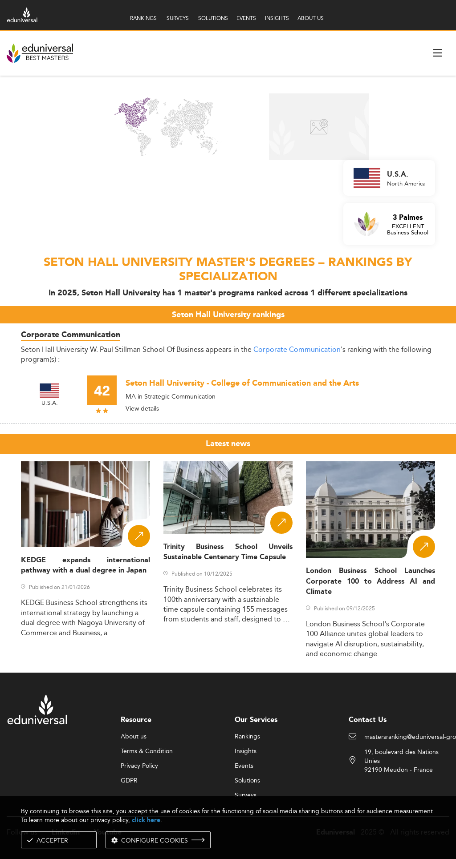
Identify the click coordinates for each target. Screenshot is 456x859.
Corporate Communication (297, 349)
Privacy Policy (139, 766)
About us (134, 736)
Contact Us (368, 720)
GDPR (129, 780)
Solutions (247, 780)
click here (146, 820)
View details (142, 408)
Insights (245, 751)
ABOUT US (310, 18)
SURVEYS (178, 18)
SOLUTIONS (213, 18)
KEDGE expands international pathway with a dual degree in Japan (85, 565)
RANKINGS (143, 18)
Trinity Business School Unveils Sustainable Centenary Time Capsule (228, 552)
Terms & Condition (147, 751)
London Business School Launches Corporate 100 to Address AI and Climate (370, 581)
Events (244, 766)
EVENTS (246, 18)
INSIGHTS (277, 18)
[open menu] (437, 52)
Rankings (247, 736)
